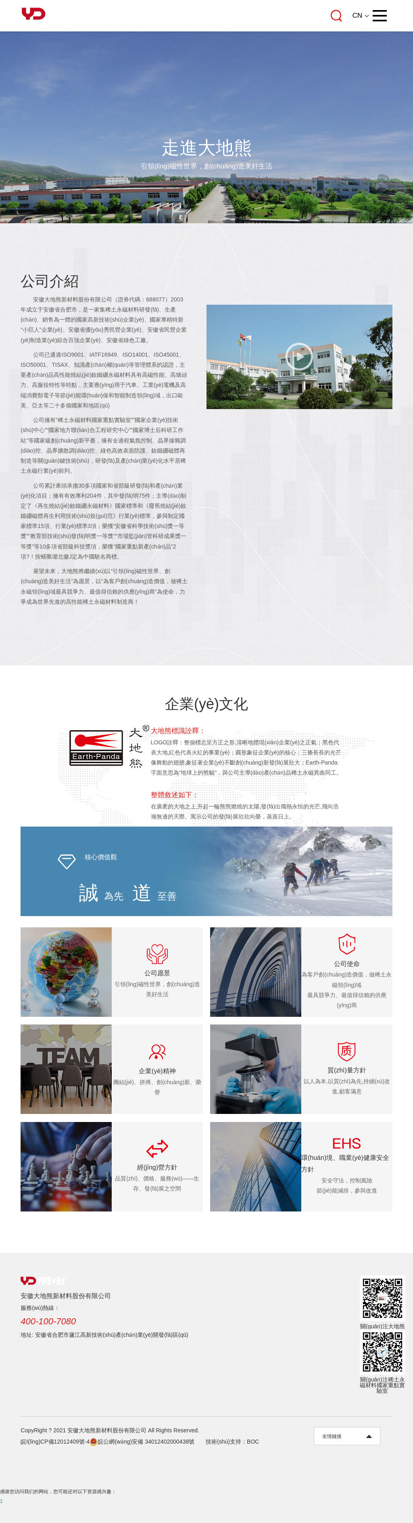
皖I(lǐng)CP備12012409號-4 (55, 1441)
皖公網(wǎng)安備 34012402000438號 (142, 1441)
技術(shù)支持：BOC (232, 1441)
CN (358, 16)
